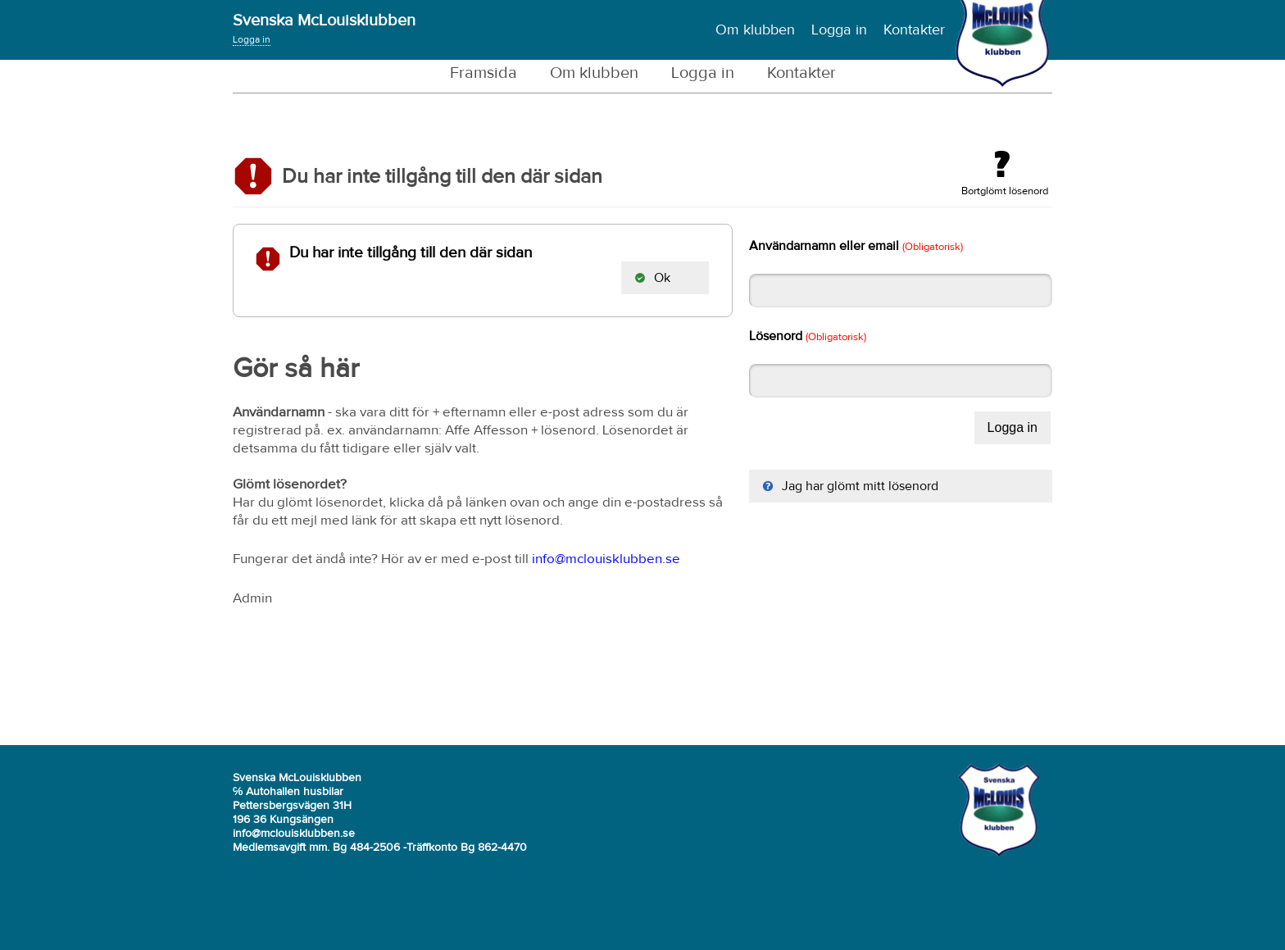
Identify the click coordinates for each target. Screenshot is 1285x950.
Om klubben (755, 30)
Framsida (483, 73)
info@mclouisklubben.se (606, 559)
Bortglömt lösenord (1004, 174)
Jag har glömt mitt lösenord (850, 486)
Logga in (251, 40)
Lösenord (807, 336)
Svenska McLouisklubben (324, 20)
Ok (652, 277)
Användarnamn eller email (856, 245)
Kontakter (914, 30)
